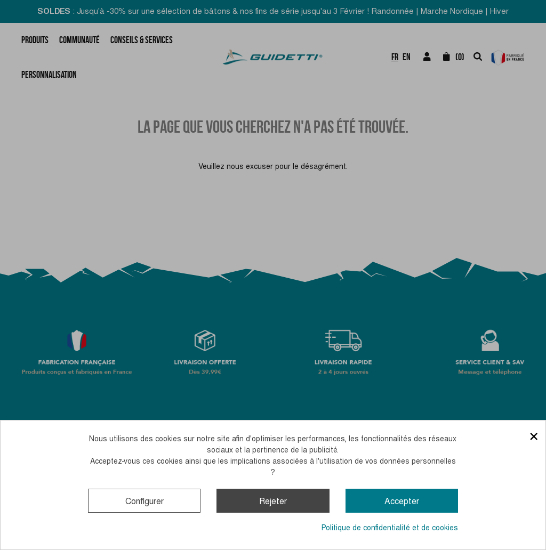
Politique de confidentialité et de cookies (390, 527)
